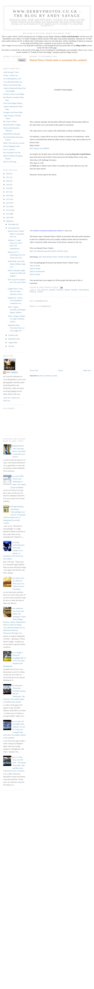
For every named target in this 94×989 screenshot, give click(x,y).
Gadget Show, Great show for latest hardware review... (15, 291)
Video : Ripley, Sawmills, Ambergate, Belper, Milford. (17, 309)
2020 (8, 181)
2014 (8, 203)
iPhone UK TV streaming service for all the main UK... (16, 255)
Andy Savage (12, 372)
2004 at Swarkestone (37, 271)
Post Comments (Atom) (48, 376)
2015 (8, 199)
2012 (8, 210)
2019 (8, 184)
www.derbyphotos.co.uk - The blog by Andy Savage (47, 13)
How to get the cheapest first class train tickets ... (17, 282)
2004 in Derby (35, 269)
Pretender (84, 290)
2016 (8, 195)
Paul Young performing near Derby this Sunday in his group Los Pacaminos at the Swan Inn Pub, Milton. (13, 550)
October (11, 335)
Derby (67, 290)
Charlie (60, 290)
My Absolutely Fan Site (12, 152)
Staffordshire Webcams (11, 134)
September (12, 339)
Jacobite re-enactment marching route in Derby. (47, 230)
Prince (33, 292)
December (12, 224)
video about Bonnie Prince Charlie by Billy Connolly (57, 257)
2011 (8, 214)
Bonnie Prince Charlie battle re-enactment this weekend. (58, 60)
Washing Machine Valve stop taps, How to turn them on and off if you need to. (18, 451)
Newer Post (34, 370)
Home (60, 370)
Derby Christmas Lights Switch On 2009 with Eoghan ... (16, 273)
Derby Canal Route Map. (12, 85)
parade (74, 290)
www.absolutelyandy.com (12, 82)
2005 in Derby (35, 274)
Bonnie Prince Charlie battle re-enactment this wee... (16, 234)
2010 (8, 217)
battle (45, 290)
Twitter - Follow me (10, 75)
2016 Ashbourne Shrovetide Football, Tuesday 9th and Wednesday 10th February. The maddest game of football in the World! (14, 693)
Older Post (87, 370)
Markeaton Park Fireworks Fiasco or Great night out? (16, 328)
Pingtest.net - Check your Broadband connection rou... (15, 300)
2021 (8, 177)
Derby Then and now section (13, 143)
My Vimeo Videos (10, 121)
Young (40, 292)
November (12, 228)
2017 (8, 192)
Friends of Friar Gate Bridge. (13, 94)
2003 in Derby (35, 266)
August (11, 342)
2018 (8, 188)
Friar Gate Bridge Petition (12, 103)
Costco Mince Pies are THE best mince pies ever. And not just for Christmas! (17, 583)
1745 (39, 290)
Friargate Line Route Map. (13, 112)
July (10, 346)
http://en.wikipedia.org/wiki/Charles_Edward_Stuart (49, 251)
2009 (8, 221)
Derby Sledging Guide (11, 146)
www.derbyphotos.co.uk (12, 79)
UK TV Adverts (9, 149)
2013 (8, 206)
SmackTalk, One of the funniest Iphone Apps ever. (16, 264)
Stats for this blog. (10, 162)
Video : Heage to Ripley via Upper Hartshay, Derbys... (16, 319)
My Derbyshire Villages (12, 125)
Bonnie (52, 290)
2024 (8, 174)
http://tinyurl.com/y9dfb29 (39, 148)
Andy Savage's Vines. (11, 72)
